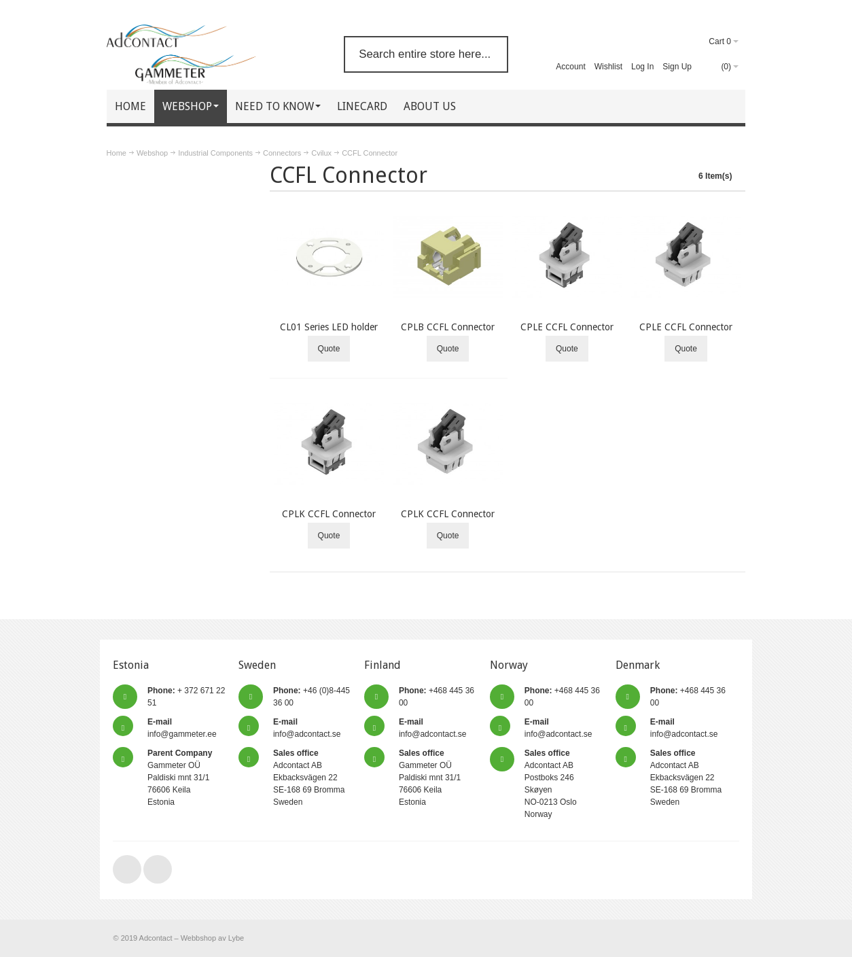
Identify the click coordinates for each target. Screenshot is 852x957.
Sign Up (677, 66)
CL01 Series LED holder (329, 326)
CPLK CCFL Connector (329, 513)
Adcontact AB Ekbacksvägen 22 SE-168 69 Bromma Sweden (308, 777)
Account (570, 66)
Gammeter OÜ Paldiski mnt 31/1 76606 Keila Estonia (179, 777)
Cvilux (321, 153)
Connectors (282, 153)
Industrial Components (215, 153)
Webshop (152, 153)
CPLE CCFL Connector (567, 326)
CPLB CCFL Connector (448, 326)
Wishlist (608, 66)
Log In (642, 66)
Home (116, 153)
